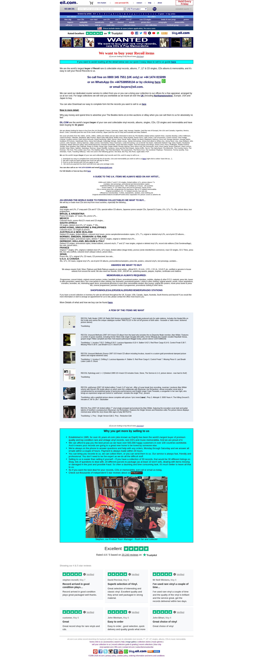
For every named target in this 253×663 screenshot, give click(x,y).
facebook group (173, 25)
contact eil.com (129, 647)
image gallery (131, 642)
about (160, 3)
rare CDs (80, 19)
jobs (187, 25)
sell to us (69, 25)
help (149, 3)
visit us (97, 25)
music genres (157, 642)
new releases (71, 17)
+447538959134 (125, 82)
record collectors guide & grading (125, 644)
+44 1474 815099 (155, 77)
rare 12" (129, 19)
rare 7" (118, 19)
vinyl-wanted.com (106, 647)
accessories (108, 642)
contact (139, 3)
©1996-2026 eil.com (96, 656)
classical (120, 22)
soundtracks (99, 22)
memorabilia (179, 22)
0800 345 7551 (116, 77)
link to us (98, 642)
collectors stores (129, 25)
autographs (162, 22)
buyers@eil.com (132, 86)
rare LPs (106, 19)
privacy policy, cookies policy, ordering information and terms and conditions (135, 656)
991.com (118, 647)
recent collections (146, 644)
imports (70, 22)
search (117, 642)
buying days (83, 25)
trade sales (111, 25)
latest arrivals (97, 17)
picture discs (145, 22)
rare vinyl (94, 19)
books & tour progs (168, 19)
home (92, 642)
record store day (178, 17)
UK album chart (125, 17)
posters (186, 19)
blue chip (67, 19)
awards (131, 22)
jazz (111, 22)
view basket (101, 3)
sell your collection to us (101, 644)
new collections (151, 25)
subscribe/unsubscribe (145, 647)
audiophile (83, 22)
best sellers (152, 17)
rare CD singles (145, 19)
